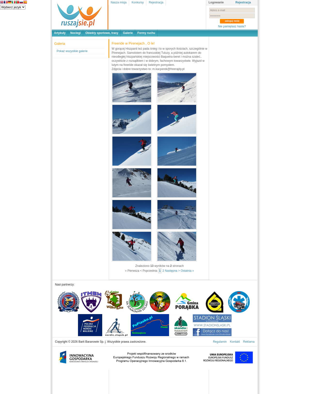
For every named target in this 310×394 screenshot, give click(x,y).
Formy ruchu (146, 33)
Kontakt (235, 341)
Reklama (249, 341)
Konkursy (138, 2)
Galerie (128, 33)
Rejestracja (156, 2)
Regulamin (220, 341)
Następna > (172, 270)
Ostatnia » (187, 270)
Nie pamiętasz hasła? (232, 26)
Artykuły (60, 33)
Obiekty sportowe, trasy (101, 33)
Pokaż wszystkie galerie (72, 51)
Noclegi (75, 33)
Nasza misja (118, 2)
